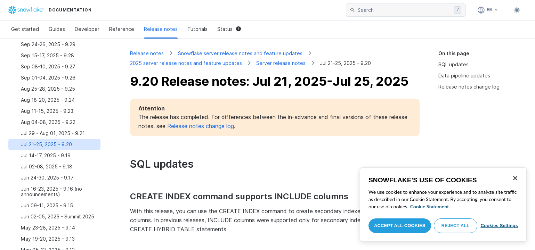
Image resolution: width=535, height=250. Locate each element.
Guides (57, 29)
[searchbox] (404, 10)
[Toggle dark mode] (517, 10)
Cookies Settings (499, 225)
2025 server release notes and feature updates (186, 63)
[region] (443, 204)
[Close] (515, 178)
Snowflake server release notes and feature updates (240, 53)
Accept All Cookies (399, 225)
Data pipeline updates (464, 75)
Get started (25, 29)
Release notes (161, 29)
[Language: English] (488, 10)
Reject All (455, 225)
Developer (87, 29)
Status (229, 29)
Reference (121, 29)
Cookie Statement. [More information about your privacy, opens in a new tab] (430, 206)
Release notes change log (469, 87)
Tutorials (197, 29)
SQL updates (453, 64)
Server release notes (281, 63)
